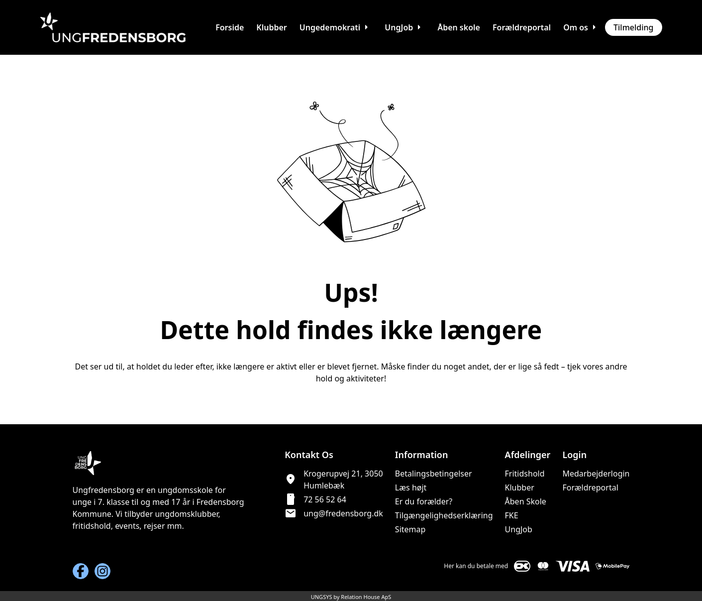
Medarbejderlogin (595, 473)
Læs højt (411, 487)
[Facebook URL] (81, 571)
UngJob (518, 529)
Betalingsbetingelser (433, 473)
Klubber (519, 487)
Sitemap (410, 529)
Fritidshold (525, 473)
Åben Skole (525, 501)
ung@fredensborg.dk (343, 513)
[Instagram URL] (102, 571)
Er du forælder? (423, 501)
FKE (511, 515)
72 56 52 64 (324, 499)
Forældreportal (590, 487)
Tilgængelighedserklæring (444, 515)
